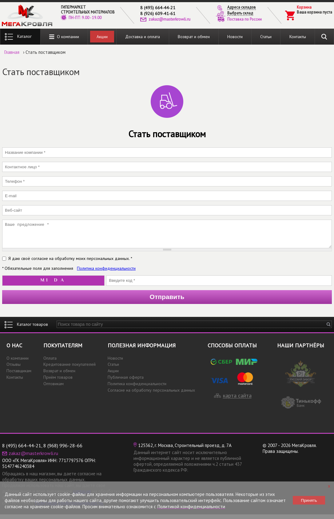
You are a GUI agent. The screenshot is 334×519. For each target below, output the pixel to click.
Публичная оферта (126, 382)
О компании (64, 37)
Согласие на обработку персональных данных (151, 394)
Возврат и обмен (194, 36)
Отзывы (13, 369)
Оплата (50, 362)
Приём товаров (58, 382)
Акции (102, 36)
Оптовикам (53, 388)
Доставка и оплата (142, 36)
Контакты (297, 36)
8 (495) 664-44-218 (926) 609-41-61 (157, 10)
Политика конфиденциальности (106, 273)
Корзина (304, 7)
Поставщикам (18, 375)
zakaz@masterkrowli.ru (169, 19)
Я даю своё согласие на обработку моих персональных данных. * (70, 263)
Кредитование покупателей (69, 369)
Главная (11, 52)
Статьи (266, 36)
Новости (235, 36)
